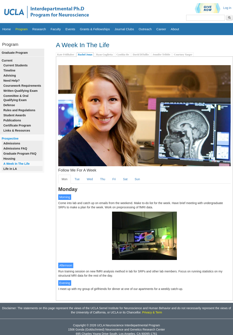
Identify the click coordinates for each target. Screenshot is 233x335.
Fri (114, 179)
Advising (9, 75)
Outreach (145, 29)
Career (161, 29)
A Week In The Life (16, 163)
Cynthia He (122, 54)
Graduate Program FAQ (19, 153)
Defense (9, 105)
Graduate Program (15, 52)
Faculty (56, 29)
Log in (227, 8)
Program (21, 29)
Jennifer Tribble (161, 54)
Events (70, 29)
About (175, 29)
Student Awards (14, 115)
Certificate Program (17, 125)
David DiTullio (141, 54)
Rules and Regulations (19, 110)
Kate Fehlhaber (65, 54)
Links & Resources (16, 130)
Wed (90, 179)
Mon (64, 179)
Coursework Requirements (22, 85)
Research (39, 29)
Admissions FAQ (15, 148)
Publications (12, 120)
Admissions (11, 143)
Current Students (15, 65)
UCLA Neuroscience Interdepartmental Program (128, 325)
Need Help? (11, 80)
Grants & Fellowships (95, 29)
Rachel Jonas (85, 54)
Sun (137, 179)
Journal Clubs (124, 29)
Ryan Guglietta (104, 54)
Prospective (10, 138)
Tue (77, 179)
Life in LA (10, 168)
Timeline (9, 70)
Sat (125, 179)
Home (6, 29)
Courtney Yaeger (183, 54)
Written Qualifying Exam (20, 90)
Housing (9, 158)
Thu (102, 179)
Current (7, 60)
